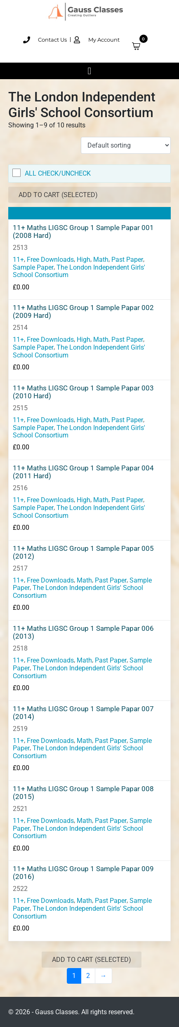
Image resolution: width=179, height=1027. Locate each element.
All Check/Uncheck (58, 173)
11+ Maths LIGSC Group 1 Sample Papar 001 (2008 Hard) (83, 232)
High (83, 259)
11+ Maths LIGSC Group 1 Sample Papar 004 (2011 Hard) (83, 472)
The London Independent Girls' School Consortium (79, 271)
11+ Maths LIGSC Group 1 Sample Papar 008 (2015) (83, 793)
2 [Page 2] (88, 976)
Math (100, 259)
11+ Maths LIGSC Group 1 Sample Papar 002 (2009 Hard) (83, 312)
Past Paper (127, 259)
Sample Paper (33, 267)
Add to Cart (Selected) (58, 195)
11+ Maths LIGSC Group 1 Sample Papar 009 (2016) (83, 873)
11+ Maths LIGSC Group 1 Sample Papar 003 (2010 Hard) (83, 392)
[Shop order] (126, 145)
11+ (18, 259)
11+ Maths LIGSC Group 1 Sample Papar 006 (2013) (83, 632)
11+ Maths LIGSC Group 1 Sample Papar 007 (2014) (83, 713)
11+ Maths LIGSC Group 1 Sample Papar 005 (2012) (83, 552)
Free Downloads (50, 259)
